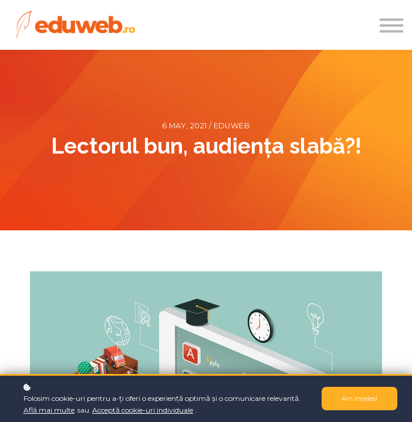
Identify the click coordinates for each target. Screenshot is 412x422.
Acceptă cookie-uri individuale (142, 410)
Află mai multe (49, 410)
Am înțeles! (359, 398)
